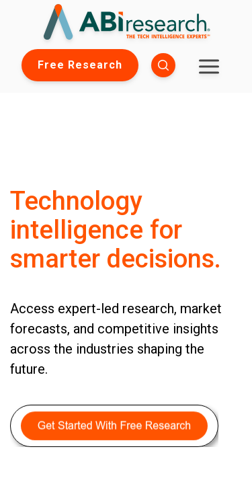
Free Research (80, 64)
